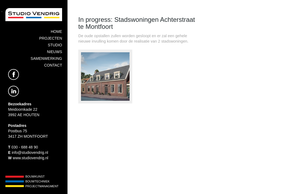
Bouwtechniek (37, 181)
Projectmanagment (42, 186)
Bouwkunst (35, 176)
